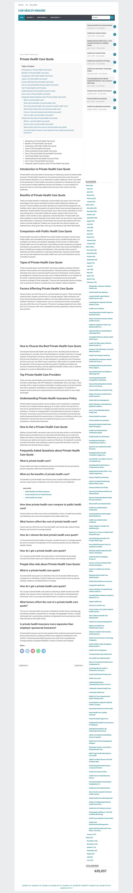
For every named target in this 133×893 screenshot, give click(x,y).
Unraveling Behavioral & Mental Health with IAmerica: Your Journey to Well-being (99, 81)
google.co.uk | (36, 885)
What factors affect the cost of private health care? (42, 109)
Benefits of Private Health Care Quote (35, 73)
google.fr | (85, 885)
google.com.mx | (66, 888)
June (90, 227)
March (90, 195)
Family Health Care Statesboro (99, 436)
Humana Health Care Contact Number (99, 25)
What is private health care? (34, 100)
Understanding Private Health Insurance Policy (38, 91)
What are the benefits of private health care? (40, 103)
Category (29, 17)
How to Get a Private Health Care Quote (36, 94)
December (92, 208)
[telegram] (44, 651)
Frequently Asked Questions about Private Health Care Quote (44, 97)
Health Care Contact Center (96, 53)
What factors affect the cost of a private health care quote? (45, 127)
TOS (26, 5)
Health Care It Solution (96, 308)
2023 (89, 837)
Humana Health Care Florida (98, 487)
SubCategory (41, 17)
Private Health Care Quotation (99, 420)
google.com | (26, 885)
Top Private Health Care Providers (34, 88)
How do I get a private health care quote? (39, 115)
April (90, 192)
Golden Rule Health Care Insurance (100, 581)
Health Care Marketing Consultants (99, 106)
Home (21, 17)
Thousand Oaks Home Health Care (100, 654)
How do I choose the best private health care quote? (42, 112)
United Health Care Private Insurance (37, 491)
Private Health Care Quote (97, 416)
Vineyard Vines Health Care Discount (99, 91)
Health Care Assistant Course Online (101, 818)
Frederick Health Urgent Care (98, 719)
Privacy (21, 5)
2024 (90, 247)
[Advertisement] (51, 37)
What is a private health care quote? (37, 121)
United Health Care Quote (33, 497)
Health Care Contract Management (100, 622)
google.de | (77, 885)
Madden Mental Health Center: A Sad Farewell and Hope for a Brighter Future (99, 43)
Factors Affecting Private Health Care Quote (38, 82)
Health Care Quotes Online (98, 772)
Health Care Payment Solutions (99, 355)
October (91, 214)
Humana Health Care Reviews (99, 477)
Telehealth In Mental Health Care (100, 688)
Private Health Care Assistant (97, 98)
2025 (90, 205)
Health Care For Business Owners (100, 808)
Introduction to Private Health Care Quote (37, 70)
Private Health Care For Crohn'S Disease (38, 494)
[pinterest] (33, 651)
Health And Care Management (99, 400)
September (92, 218)
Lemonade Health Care (96, 692)
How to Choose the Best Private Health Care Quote (40, 85)
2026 (89, 185)
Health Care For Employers (98, 650)
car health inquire (31, 10)
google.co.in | (68, 885)
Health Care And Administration (99, 788)
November (92, 211)
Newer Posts (23, 665)
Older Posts (79, 665)
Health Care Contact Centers (96, 33)
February (91, 198)
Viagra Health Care (95, 601)
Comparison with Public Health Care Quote (37, 76)
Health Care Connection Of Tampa (98, 61)
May (90, 189)
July (90, 224)
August (91, 221)
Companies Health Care (97, 585)
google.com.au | (56, 885)
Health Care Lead (95, 678)
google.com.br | (105, 885)
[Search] (101, 17)
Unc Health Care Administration (99, 658)
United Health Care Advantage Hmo (101, 798)
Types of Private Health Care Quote (34, 79)
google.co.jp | (94, 885)
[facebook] (22, 651)
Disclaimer (33, 5)
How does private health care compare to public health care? (46, 106)
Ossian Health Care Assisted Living (100, 390)
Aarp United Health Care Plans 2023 (101, 708)
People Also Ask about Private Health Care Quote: (40, 118)
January (91, 201)
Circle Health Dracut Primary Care (100, 674)
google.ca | (46, 885)
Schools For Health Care (97, 605)
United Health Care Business (98, 292)
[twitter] (27, 651)
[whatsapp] (38, 651)
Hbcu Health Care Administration (100, 504)
